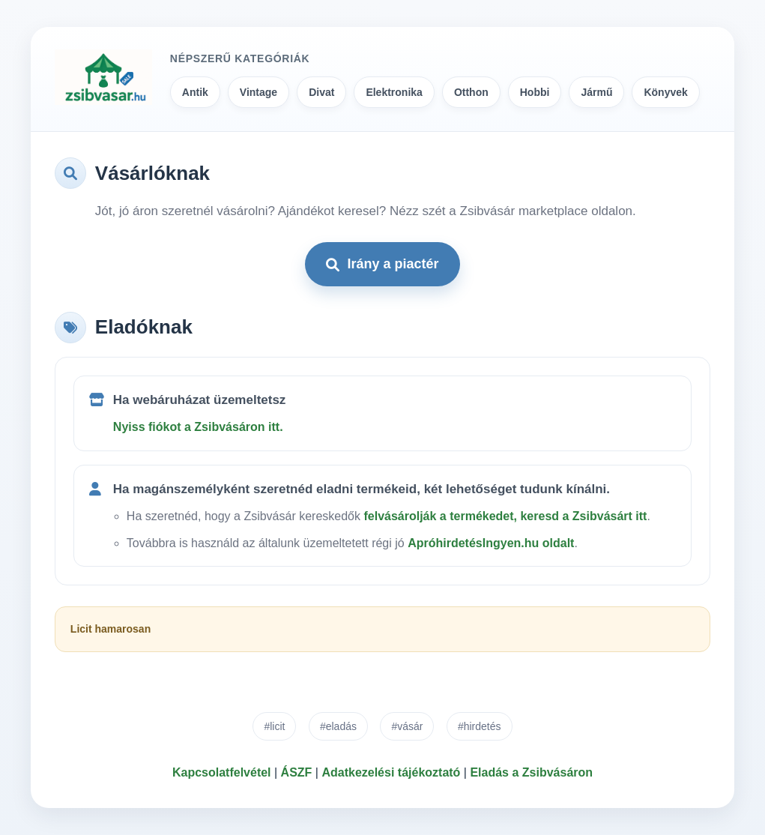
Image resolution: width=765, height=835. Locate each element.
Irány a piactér (382, 263)
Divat (321, 92)
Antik (195, 92)
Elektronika (394, 92)
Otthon (471, 92)
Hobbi (535, 92)
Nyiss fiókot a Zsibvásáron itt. (198, 426)
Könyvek (665, 92)
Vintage (258, 92)
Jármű (596, 92)
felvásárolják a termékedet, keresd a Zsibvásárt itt (505, 516)
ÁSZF (296, 772)
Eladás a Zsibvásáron (531, 772)
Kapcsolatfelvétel (221, 772)
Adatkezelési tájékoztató (390, 772)
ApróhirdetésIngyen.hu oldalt (491, 543)
